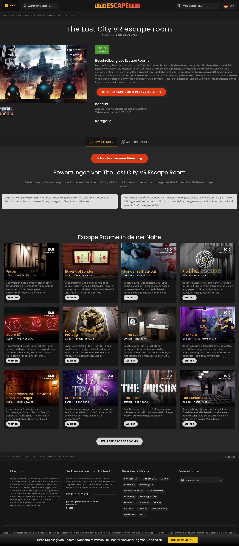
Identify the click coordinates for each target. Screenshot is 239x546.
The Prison (132, 398)
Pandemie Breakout (140, 272)
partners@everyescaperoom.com (82, 501)
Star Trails (73, 398)
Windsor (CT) (146, 484)
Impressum (71, 504)
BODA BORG (82, 401)
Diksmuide (129, 484)
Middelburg (143, 502)
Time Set (131, 335)
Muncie (157, 502)
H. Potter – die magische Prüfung (84, 333)
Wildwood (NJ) (155, 490)
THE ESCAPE (200, 275)
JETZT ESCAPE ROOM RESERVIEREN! (129, 92)
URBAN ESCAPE (25, 338)
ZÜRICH (107, 35)
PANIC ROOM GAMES (205, 338)
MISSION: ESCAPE (85, 338)
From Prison (192, 272)
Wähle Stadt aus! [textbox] (192, 5)
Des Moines (129, 514)
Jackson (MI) (149, 478)
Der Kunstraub (194, 398)
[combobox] (198, 6)
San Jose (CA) (131, 478)
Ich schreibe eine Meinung (119, 158)
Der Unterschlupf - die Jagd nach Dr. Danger (28, 396)
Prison (11, 272)
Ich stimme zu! (183, 540)
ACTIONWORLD (202, 401)
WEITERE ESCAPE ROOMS (119, 441)
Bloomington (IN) (148, 496)
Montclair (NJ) (159, 508)
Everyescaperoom (12, 15)
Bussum (165, 478)
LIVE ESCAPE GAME (27, 275)
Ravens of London (79, 272)
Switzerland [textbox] (193, 480)
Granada (143, 508)
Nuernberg (129, 496)
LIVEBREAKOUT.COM (145, 275)
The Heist (190, 335)
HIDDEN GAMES (25, 401)
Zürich (28, 15)
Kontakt (70, 507)
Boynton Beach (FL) (133, 490)
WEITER (13, 297)
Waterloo (128, 508)
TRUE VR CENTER (126, 35)
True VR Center (44, 15)
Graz (142, 514)
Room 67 (13, 335)
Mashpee (128, 502)
